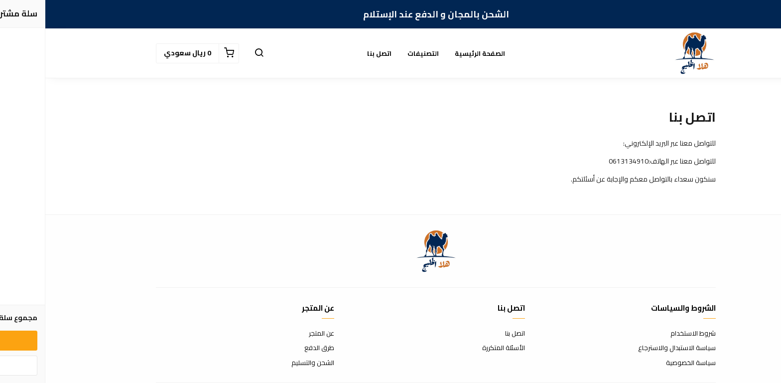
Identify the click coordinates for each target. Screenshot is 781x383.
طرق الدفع (274, 348)
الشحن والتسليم (267, 363)
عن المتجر (276, 334)
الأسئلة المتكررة (458, 348)
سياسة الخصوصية (645, 363)
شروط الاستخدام (647, 334)
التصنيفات (377, 53)
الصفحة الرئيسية (434, 53)
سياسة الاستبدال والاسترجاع (631, 348)
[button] (214, 53)
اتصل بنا (334, 53)
